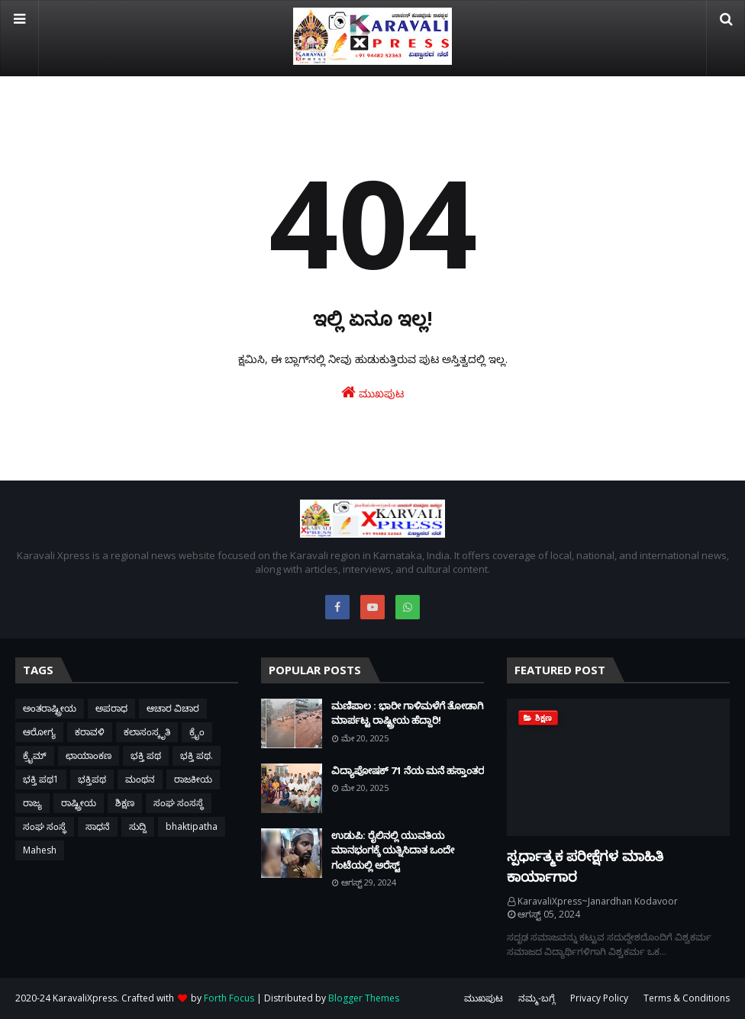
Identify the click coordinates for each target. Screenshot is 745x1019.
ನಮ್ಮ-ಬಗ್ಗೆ (536, 998)
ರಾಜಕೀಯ (193, 779)
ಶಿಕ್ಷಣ (124, 802)
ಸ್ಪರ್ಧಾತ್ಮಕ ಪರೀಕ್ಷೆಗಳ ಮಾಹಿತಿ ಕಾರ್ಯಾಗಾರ (585, 866)
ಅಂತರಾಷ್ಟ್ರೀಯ (49, 708)
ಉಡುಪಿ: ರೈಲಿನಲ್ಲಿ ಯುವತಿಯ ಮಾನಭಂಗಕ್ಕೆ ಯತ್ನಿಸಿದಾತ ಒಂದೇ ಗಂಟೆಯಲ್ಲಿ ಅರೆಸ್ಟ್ (392, 850)
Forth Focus (229, 998)
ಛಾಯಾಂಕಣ (88, 755)
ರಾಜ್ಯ (32, 802)
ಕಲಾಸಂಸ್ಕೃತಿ (147, 731)
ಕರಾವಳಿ (90, 731)
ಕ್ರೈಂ (197, 731)
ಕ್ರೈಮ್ (35, 755)
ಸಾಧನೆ (97, 826)
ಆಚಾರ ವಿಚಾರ (173, 708)
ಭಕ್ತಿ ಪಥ (146, 755)
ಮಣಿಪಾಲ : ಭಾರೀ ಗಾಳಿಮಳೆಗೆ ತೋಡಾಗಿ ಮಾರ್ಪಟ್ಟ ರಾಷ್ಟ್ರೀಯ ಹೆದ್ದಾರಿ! (407, 713)
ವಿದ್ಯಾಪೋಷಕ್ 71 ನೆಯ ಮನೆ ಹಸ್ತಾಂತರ (407, 770)
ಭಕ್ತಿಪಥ (92, 779)
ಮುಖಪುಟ (372, 392)
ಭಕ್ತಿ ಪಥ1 (41, 779)
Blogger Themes (363, 998)
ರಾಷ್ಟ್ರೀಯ (78, 802)
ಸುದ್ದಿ (138, 826)
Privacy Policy (599, 998)
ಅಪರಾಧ (111, 708)
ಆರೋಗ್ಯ (39, 731)
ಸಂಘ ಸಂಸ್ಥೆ (44, 826)
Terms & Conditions (686, 998)
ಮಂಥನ (140, 779)
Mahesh (39, 850)
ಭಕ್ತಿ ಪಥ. (196, 755)
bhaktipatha (192, 826)
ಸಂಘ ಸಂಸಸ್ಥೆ (178, 802)
